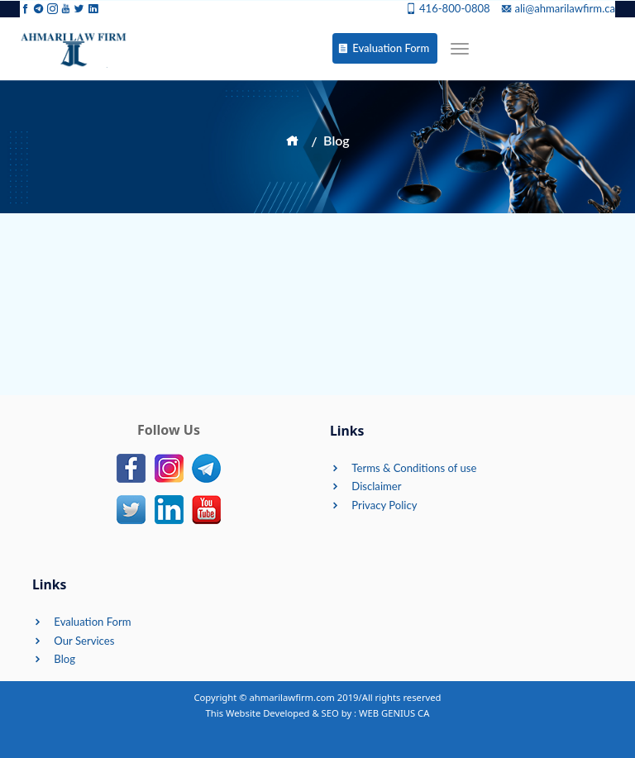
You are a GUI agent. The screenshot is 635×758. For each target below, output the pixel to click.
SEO (330, 713)
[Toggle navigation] (460, 48)
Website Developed (267, 713)
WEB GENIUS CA (394, 713)
